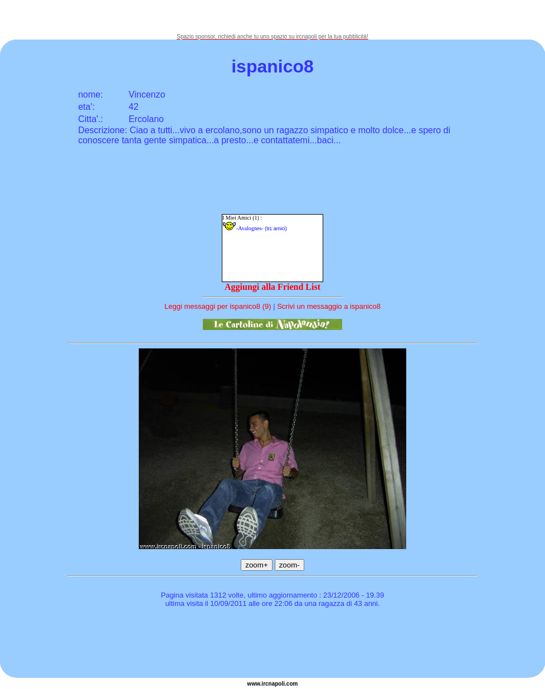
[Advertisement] (272, 16)
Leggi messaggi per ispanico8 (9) (217, 306)
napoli (277, 684)
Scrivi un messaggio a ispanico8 (329, 306)
